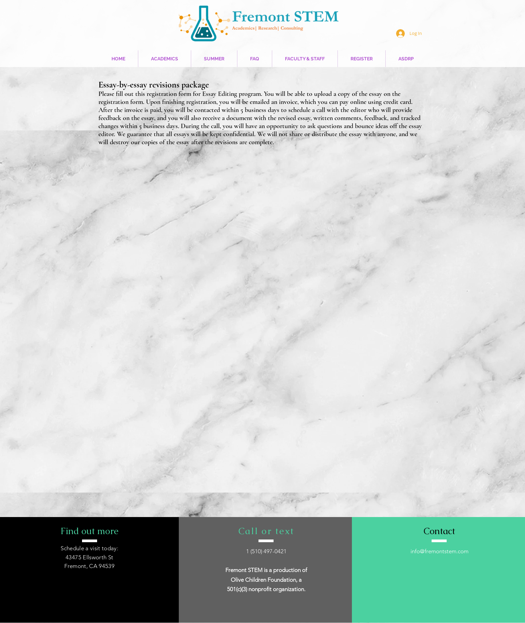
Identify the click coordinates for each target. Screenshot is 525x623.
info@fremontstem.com (439, 551)
